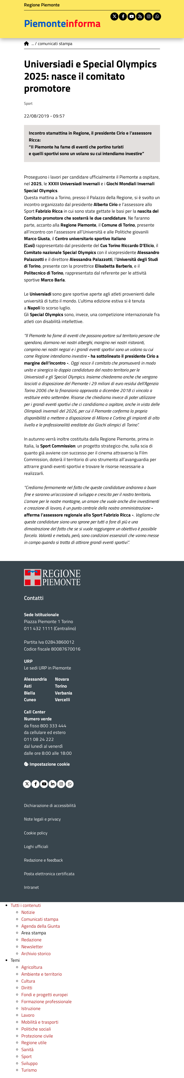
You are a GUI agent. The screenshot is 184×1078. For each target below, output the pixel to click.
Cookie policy (35, 833)
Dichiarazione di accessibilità (50, 805)
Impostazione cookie (47, 764)
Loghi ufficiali (36, 846)
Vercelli (62, 699)
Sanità (27, 1049)
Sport (26, 1056)
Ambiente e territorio (41, 974)
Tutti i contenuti (26, 905)
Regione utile (34, 1042)
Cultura (28, 981)
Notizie (28, 912)
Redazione (31, 939)
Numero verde (38, 718)
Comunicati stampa (39, 919)
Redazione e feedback (43, 860)
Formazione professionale (46, 1001)
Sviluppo (29, 1063)
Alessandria (35, 679)
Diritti (26, 987)
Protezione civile (37, 1035)
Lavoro (27, 1015)
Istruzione (31, 1008)
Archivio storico (36, 953)
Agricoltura (31, 967)
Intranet (31, 887)
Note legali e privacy (42, 819)
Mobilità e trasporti (39, 1022)
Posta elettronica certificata (49, 873)
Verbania (63, 692)
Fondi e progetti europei (44, 994)
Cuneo (30, 699)
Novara (62, 679)
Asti (27, 686)
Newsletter (32, 946)
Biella (29, 692)
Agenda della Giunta (40, 926)
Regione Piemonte (42, 4)
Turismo (29, 1070)
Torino (61, 686)
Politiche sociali (36, 1028)
